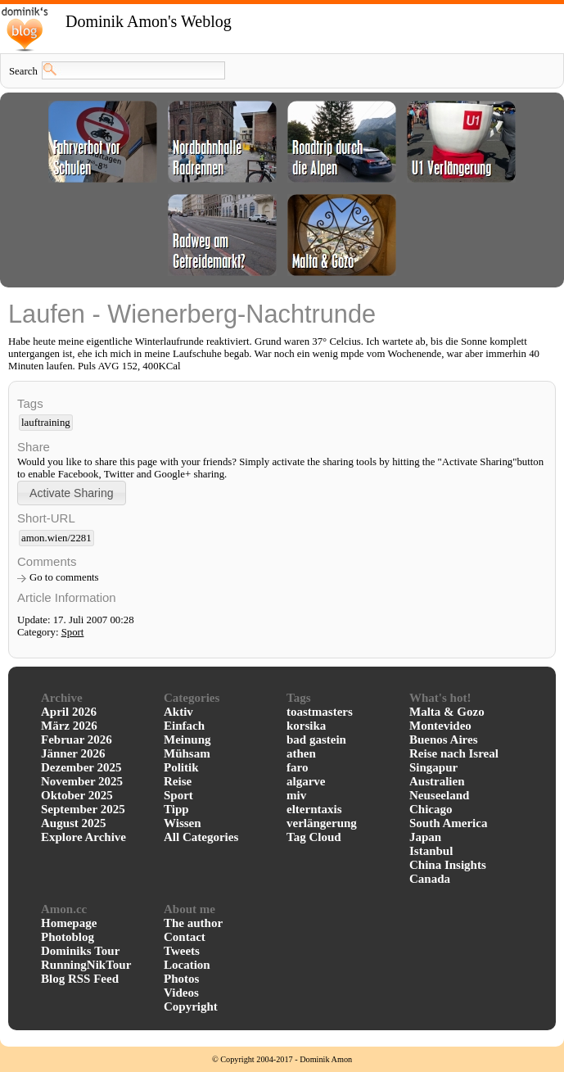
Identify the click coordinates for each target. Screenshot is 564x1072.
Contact (184, 936)
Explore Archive (83, 837)
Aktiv (178, 711)
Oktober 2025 (77, 795)
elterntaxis (314, 809)
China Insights (447, 864)
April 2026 (69, 711)
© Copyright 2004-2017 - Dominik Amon (282, 1059)
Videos (181, 992)
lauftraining (45, 422)
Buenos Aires (443, 739)
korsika (306, 725)
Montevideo (440, 725)
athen (301, 753)
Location (187, 964)
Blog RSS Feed (80, 978)
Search (23, 71)
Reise (178, 781)
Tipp (176, 809)
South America (448, 823)
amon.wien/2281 (56, 538)
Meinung (187, 739)
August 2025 (73, 823)
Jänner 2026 (73, 753)
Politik (181, 767)
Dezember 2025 (81, 767)
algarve (306, 781)
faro (297, 767)
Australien (437, 781)
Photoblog (67, 936)
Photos (181, 978)
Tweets (182, 950)
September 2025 (83, 809)
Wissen (182, 823)
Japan (425, 837)
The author (193, 923)
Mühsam (187, 753)
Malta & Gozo (447, 711)
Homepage (69, 923)
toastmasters (320, 711)
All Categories (201, 837)
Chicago (431, 809)
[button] (71, 492)
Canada (429, 878)
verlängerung (322, 823)
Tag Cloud (314, 837)
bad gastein (316, 739)
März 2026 (69, 725)
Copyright (191, 1006)
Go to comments (64, 577)
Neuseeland (439, 795)
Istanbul (431, 850)
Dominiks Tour (80, 950)
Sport (72, 632)
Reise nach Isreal (454, 753)
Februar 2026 (76, 739)
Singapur (433, 767)
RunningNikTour (86, 964)
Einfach (184, 725)
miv (296, 795)
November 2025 (82, 781)
